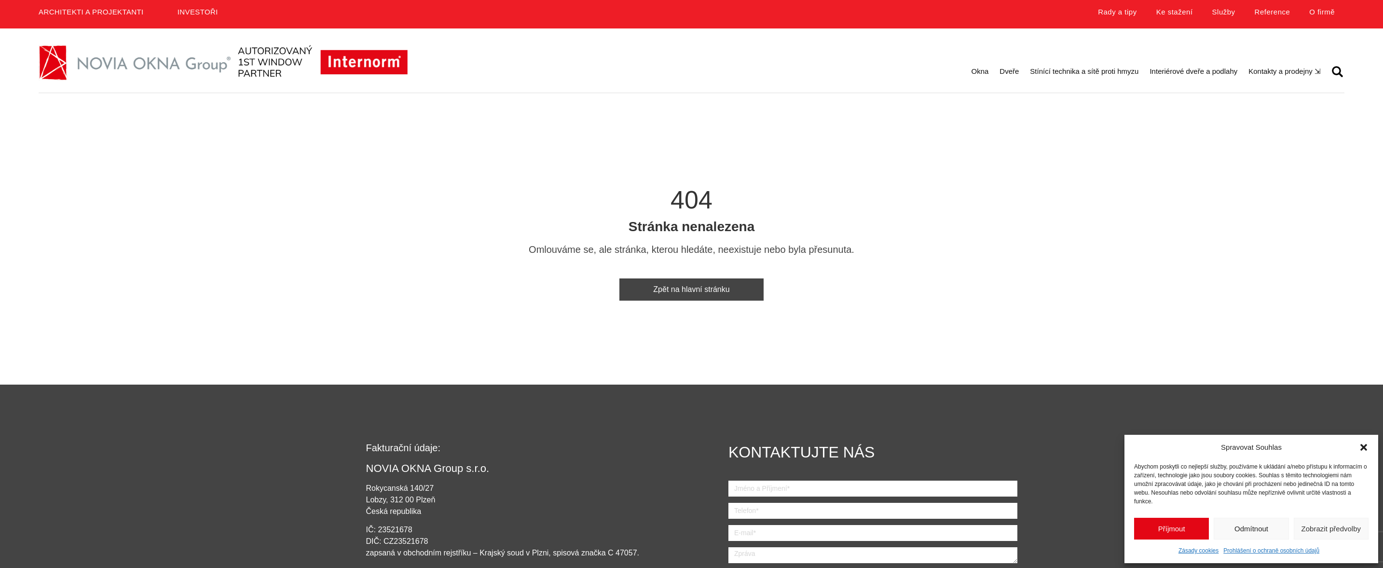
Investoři (198, 12)
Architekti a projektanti (91, 12)
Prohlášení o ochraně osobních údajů (1271, 550)
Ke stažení (1174, 12)
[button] (1364, 447)
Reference (1272, 12)
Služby (1223, 12)
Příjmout (1171, 529)
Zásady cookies (1198, 550)
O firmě (1322, 12)
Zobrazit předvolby (1331, 529)
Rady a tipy (1117, 12)
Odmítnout (1251, 529)
